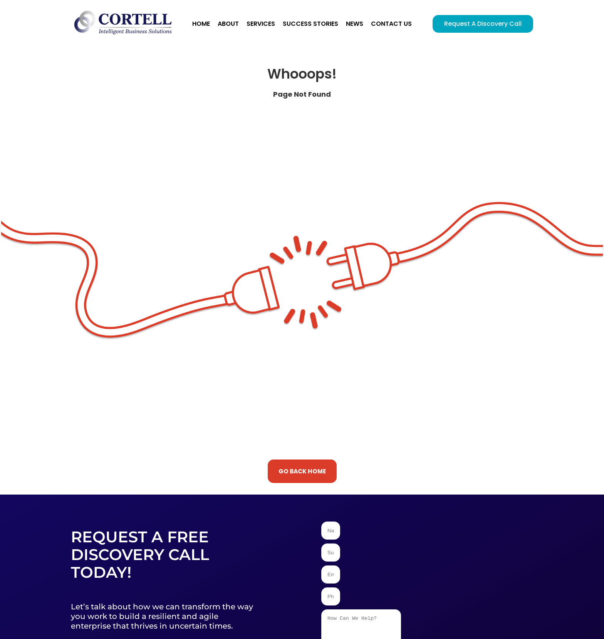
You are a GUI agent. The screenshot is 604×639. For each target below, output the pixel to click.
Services (261, 24)
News (354, 24)
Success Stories (310, 24)
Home (201, 24)
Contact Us (391, 24)
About (228, 24)
